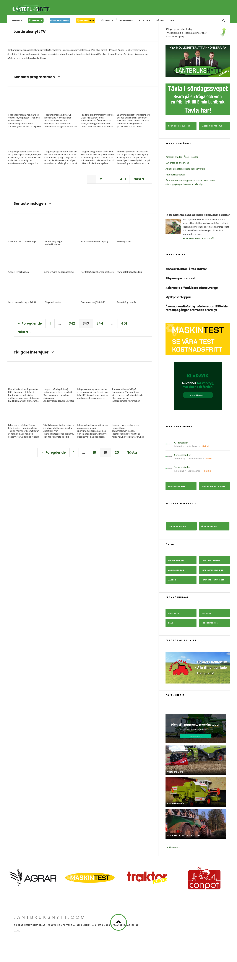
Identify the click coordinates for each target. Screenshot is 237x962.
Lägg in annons (209, 529)
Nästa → (140, 182)
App (172, 20)
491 (123, 182)
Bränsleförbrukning (212, 573)
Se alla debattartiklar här (198, 241)
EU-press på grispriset (177, 165)
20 (117, 455)
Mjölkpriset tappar (175, 177)
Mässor (172, 583)
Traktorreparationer (212, 583)
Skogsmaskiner (209, 626)
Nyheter (17, 20)
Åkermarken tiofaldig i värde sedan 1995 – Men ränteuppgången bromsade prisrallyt (197, 311)
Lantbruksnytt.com (50, 920)
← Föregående (30, 326)
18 (94, 455)
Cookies (17, 934)
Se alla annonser (176, 489)
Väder (160, 20)
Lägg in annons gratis (213, 489)
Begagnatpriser (176, 563)
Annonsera (126, 20)
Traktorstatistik (210, 563)
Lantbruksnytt (173, 850)
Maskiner (206, 616)
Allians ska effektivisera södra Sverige (185, 171)
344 (100, 326)
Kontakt (144, 20)
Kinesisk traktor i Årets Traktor (182, 159)
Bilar (170, 626)
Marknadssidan (176, 573)
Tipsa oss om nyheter (179, 129)
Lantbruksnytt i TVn (211, 129)
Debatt (107, 20)
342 (72, 326)
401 (124, 326)
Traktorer (173, 616)
